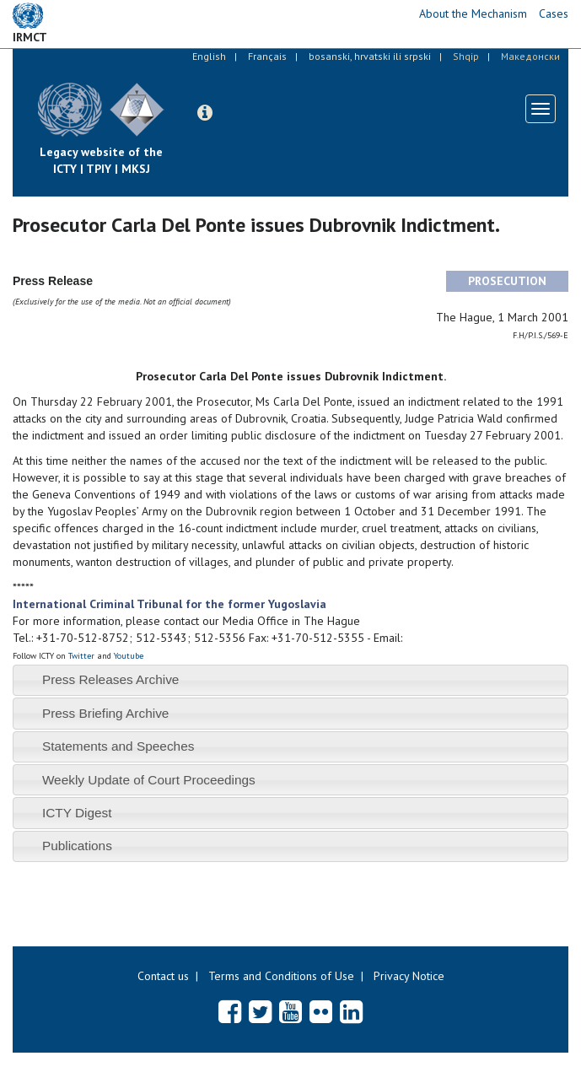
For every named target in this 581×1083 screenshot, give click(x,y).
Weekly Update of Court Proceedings (149, 780)
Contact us (163, 975)
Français (267, 56)
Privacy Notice (409, 975)
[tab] (290, 680)
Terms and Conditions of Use (281, 975)
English (209, 56)
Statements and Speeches (118, 746)
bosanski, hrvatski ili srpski (370, 56)
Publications (77, 845)
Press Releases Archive (111, 679)
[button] (205, 113)
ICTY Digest (77, 813)
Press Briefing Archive (105, 713)
